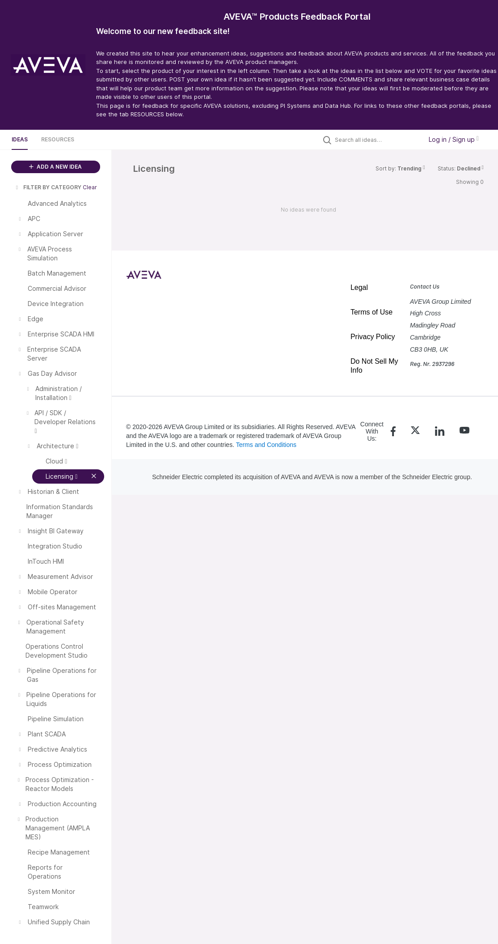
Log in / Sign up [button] (454, 139)
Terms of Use (371, 312)
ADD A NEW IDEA (55, 166)
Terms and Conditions (266, 444)
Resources (57, 139)
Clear (90, 187)
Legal (359, 287)
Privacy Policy (372, 336)
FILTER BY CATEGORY (47, 187)
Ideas (20, 139)
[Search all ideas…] (376, 139)
